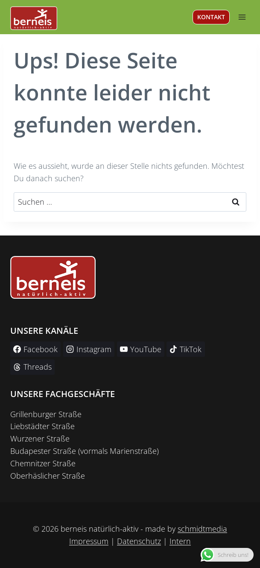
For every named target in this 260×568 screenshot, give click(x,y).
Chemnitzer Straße (43, 463)
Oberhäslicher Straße (47, 476)
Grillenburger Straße (46, 414)
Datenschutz (139, 541)
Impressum (88, 541)
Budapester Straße (43, 451)
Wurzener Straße (40, 438)
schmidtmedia (202, 529)
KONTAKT (211, 17)
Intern (180, 541)
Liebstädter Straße (42, 426)
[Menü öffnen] (242, 17)
